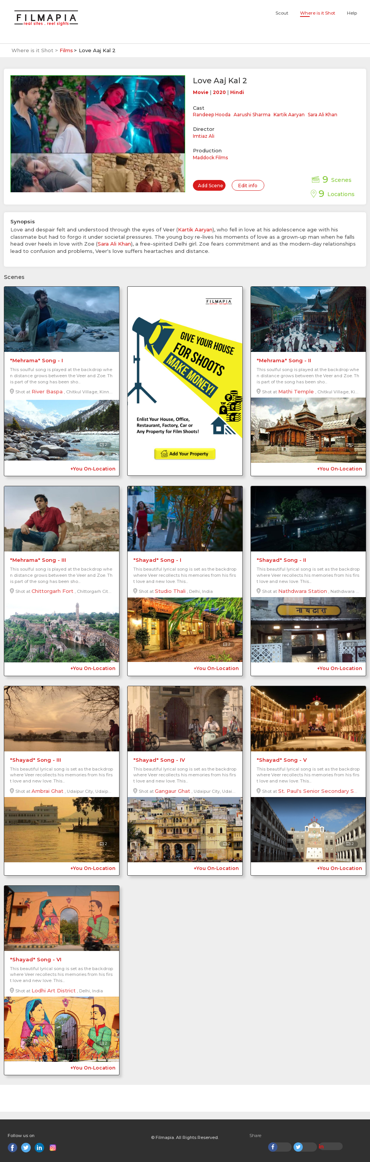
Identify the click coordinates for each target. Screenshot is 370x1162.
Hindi (237, 92)
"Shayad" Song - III (35, 760)
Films (66, 50)
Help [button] (352, 13)
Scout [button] (281, 13)
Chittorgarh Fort (52, 591)
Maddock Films (210, 157)
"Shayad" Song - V (282, 760)
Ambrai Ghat (47, 791)
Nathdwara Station (302, 591)
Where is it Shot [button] (317, 13)
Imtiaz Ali (203, 136)
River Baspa (47, 391)
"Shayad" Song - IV (159, 760)
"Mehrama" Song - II (284, 360)
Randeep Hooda (212, 114)
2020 (219, 92)
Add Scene (210, 185)
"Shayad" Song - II (281, 560)
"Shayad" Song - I (157, 560)
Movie (201, 92)
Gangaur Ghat (172, 791)
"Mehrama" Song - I (36, 360)
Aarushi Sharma (252, 114)
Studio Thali (170, 591)
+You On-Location (92, 469)
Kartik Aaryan (289, 114)
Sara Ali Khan (322, 114)
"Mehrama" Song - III (38, 560)
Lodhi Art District (54, 990)
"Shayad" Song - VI (35, 959)
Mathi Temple (296, 391)
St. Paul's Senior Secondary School (323, 791)
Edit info (247, 185)
